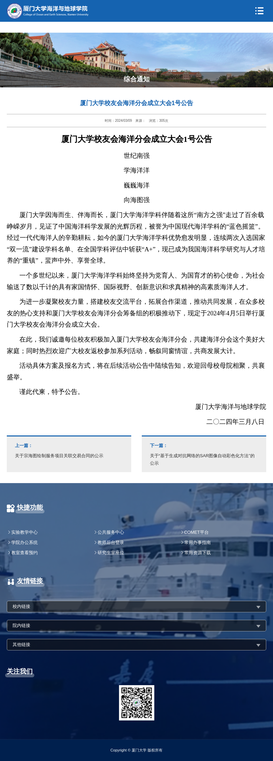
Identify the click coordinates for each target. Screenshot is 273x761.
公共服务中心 (111, 532)
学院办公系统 (24, 542)
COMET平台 (196, 532)
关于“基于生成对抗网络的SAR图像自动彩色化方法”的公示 (204, 454)
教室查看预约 (24, 552)
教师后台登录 (111, 542)
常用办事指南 (197, 542)
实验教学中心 (24, 532)
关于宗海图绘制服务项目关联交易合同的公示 (69, 450)
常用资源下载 (197, 552)
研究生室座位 (111, 552)
